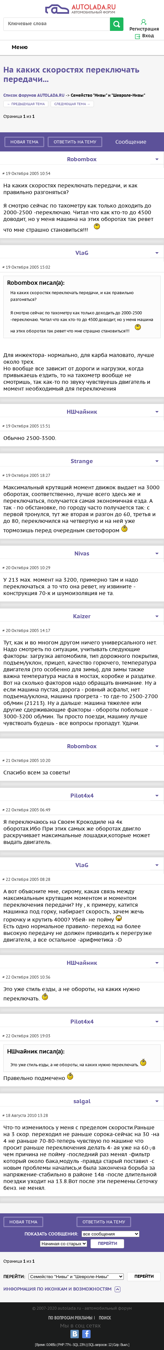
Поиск (105, 1318)
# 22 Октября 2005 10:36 (26, 977)
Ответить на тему (75, 142)
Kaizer (82, 616)
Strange (82, 461)
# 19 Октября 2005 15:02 (26, 267)
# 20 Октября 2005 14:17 (26, 630)
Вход (148, 36)
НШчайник (82, 412)
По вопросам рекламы (70, 1318)
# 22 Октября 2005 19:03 (26, 1035)
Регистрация (144, 29)
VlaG (81, 253)
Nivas (81, 553)
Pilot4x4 (82, 796)
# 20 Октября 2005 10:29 (26, 567)
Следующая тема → (72, 104)
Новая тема (24, 142)
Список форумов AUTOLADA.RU (33, 95)
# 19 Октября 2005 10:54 (26, 173)
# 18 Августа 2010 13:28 (25, 1115)
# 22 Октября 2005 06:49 (26, 809)
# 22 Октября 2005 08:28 (26, 879)
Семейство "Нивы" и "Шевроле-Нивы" (108, 95)
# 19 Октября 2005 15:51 (26, 426)
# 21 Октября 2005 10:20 (26, 760)
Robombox (82, 159)
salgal (82, 1101)
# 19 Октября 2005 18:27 (26, 475)
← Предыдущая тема (26, 104)
